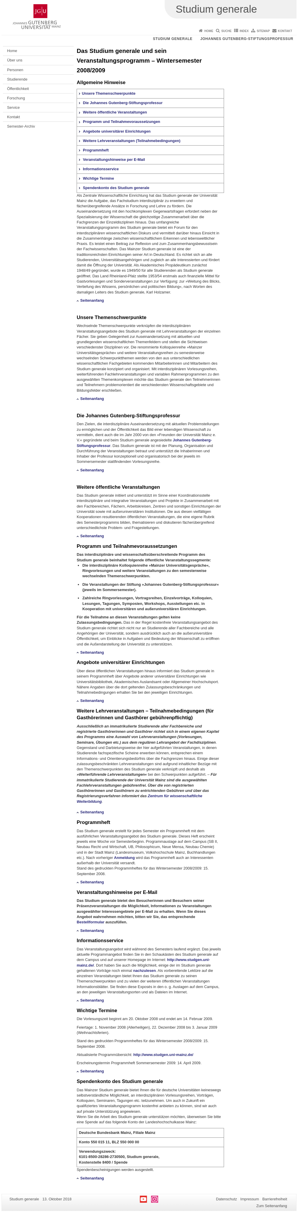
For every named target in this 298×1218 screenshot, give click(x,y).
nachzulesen (144, 970)
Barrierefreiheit (274, 1199)
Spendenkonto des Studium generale (116, 188)
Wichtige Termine (98, 178)
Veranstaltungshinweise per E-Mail (114, 159)
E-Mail (150, 892)
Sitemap (263, 31)
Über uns (14, 60)
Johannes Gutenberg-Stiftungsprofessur (246, 39)
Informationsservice (101, 169)
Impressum (249, 1199)
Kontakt (285, 31)
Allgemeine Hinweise (101, 82)
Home (208, 31)
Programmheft (95, 150)
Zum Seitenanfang (271, 1206)
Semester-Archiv (21, 126)
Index (244, 31)
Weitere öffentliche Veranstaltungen (115, 112)
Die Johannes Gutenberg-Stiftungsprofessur (122, 103)
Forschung (16, 98)
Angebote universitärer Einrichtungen (117, 131)
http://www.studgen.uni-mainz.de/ (163, 1054)
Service (13, 107)
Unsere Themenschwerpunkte (109, 93)
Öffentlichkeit (18, 88)
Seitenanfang (92, 300)
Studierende (17, 79)
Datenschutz (226, 1199)
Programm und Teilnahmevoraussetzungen (121, 121)
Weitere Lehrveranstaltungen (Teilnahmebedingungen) (131, 141)
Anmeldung (124, 857)
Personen (15, 70)
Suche (226, 31)
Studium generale (172, 39)
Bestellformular (90, 922)
